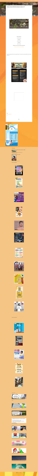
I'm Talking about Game (14, 408)
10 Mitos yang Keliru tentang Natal (15, 453)
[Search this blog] (34, 0)
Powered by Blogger (19, 472)
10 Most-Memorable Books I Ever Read (15, 438)
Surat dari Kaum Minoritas (14, 423)
